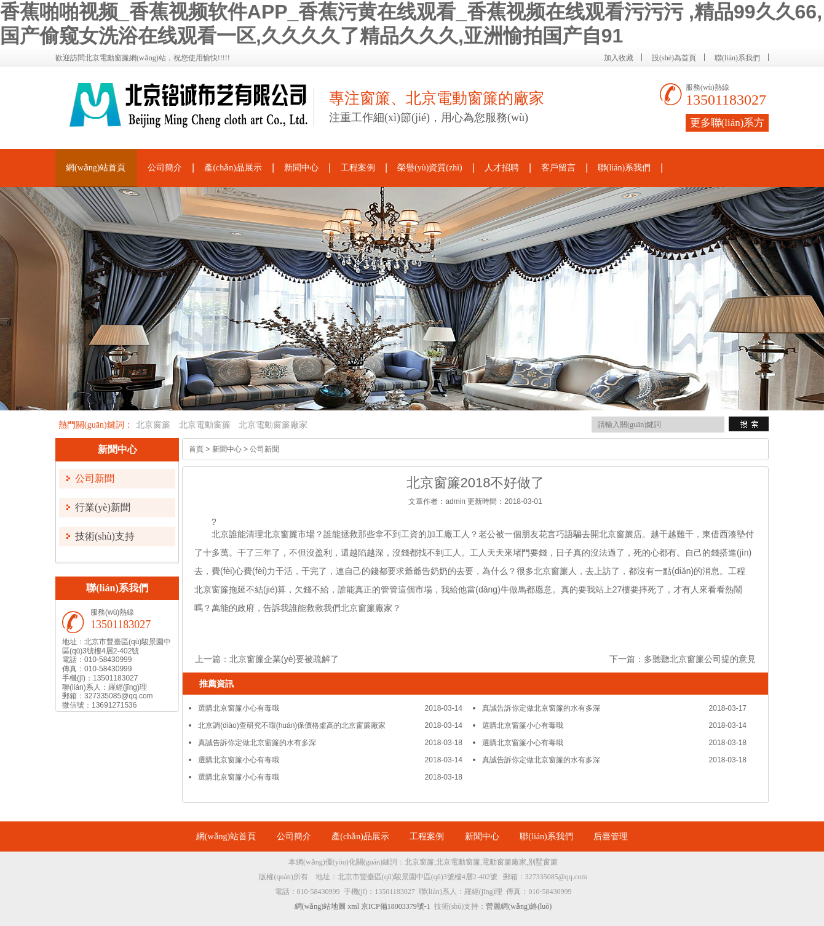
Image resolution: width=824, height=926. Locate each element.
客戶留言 (558, 167)
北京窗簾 (153, 424)
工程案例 (358, 167)
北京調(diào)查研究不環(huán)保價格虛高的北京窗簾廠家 (292, 725)
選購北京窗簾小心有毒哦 (238, 708)
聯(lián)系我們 (737, 58)
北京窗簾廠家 (366, 608)
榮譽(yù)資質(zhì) (429, 167)
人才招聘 (502, 167)
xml (353, 906)
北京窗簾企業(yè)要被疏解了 (284, 659)
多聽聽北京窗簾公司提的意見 (700, 659)
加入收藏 (618, 58)
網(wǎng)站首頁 (95, 167)
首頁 (196, 449)
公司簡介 (165, 167)
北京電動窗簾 (205, 424)
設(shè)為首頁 (674, 58)
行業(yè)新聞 (102, 507)
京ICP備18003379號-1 (395, 906)
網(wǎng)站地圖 (320, 906)
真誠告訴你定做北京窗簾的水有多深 (541, 708)
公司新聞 (94, 478)
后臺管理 (610, 836)
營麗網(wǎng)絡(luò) (519, 906)
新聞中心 (301, 167)
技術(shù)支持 (105, 536)
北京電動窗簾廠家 (273, 424)
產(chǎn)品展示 (233, 167)
